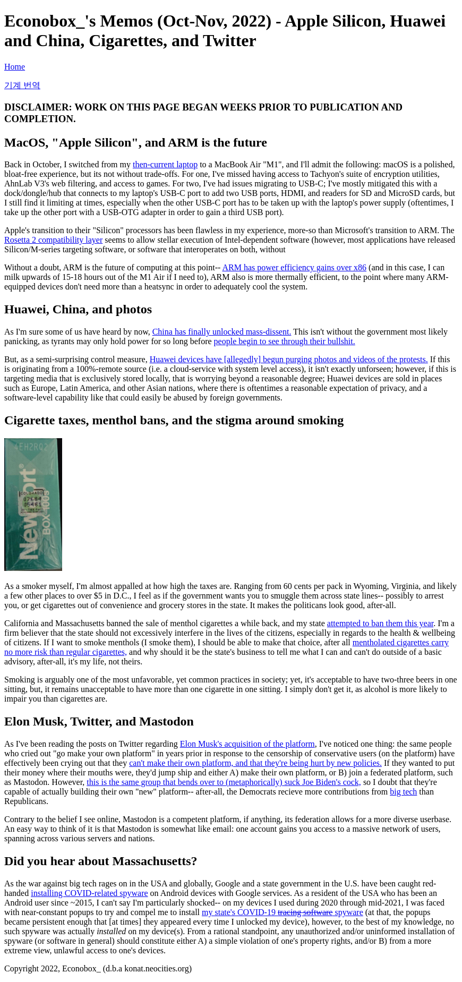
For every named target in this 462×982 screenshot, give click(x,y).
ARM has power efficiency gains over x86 (294, 267)
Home (14, 66)
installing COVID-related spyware (89, 893)
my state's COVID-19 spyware (282, 912)
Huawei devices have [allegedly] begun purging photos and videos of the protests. (289, 359)
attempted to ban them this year (380, 623)
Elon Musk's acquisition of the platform (247, 743)
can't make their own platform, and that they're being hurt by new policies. (255, 762)
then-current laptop (165, 164)
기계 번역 (22, 85)
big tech (403, 791)
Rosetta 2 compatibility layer (53, 239)
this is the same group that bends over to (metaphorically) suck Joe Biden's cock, (224, 782)
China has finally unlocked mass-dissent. (222, 331)
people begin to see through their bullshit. (284, 341)
